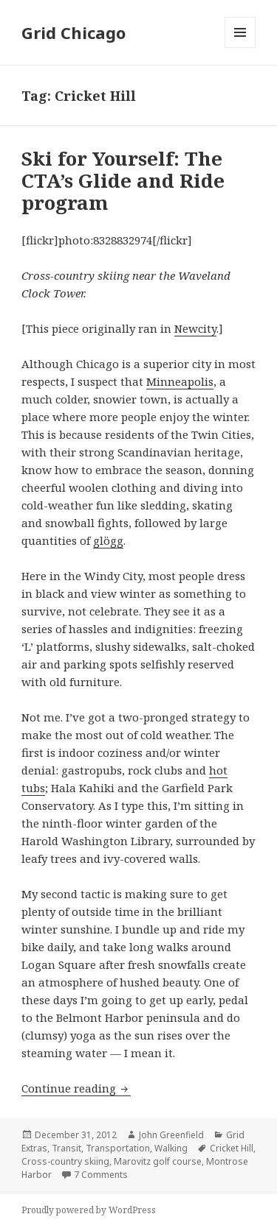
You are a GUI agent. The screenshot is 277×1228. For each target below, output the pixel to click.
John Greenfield (171, 1135)
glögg (108, 540)
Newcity (195, 328)
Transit (66, 1148)
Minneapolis (179, 381)
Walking (171, 1148)
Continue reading (76, 1088)
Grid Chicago (73, 32)
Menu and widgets (240, 47)
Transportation (118, 1148)
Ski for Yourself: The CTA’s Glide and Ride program (123, 180)
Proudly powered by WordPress (88, 1210)
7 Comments (101, 1174)
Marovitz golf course (158, 1161)
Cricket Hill (231, 1148)
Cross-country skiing (65, 1161)
